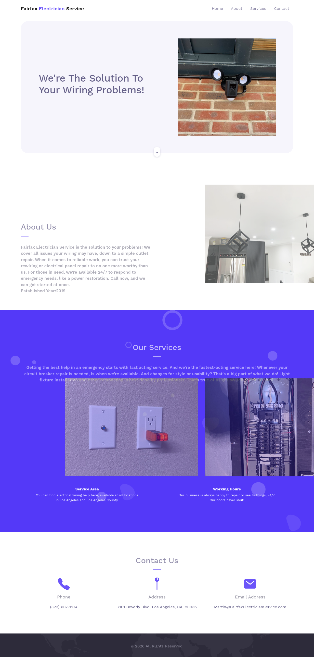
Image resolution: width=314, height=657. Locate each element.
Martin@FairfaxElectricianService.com (250, 607)
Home (217, 8)
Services (258, 8)
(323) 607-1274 (64, 607)
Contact (281, 8)
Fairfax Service (52, 9)
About (236, 8)
